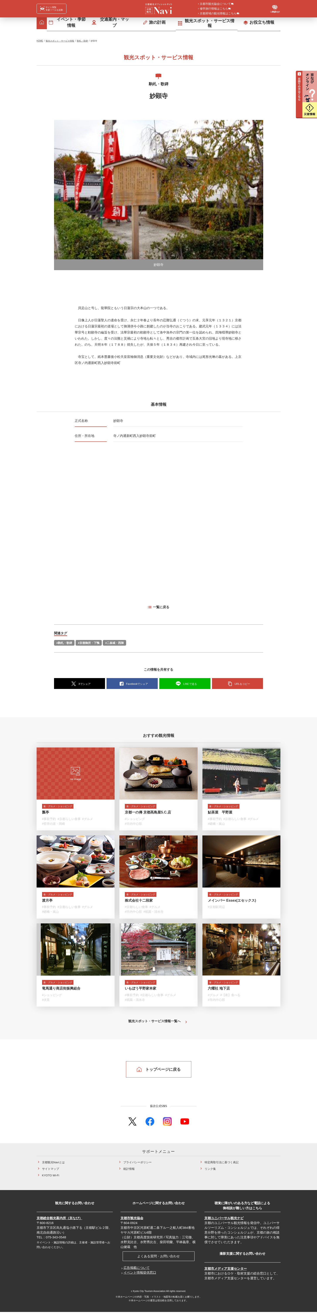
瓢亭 (45, 813)
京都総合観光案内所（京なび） (59, 1221)
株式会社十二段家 (139, 902)
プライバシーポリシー (137, 1165)
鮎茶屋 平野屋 (220, 813)
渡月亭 (47, 902)
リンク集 (210, 1172)
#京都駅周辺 (216, 909)
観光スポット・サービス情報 (60, 40)
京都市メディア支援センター (225, 1271)
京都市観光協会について (215, 4)
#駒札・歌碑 (64, 642)
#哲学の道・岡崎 (53, 824)
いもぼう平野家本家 (140, 991)
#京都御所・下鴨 (88, 642)
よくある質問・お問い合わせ (158, 1259)
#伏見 (46, 1002)
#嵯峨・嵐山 (216, 824)
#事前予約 (49, 820)
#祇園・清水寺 (154, 913)
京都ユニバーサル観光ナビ (224, 1221)
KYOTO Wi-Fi (50, 1178)
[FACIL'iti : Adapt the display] (51, 8)
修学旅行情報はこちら (214, 9)
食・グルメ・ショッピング (63, 806)
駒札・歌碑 (82, 40)
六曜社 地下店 (219, 991)
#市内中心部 (133, 824)
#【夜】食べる (230, 998)
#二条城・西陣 (114, 642)
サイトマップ (50, 1172)
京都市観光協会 (131, 1221)
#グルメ (87, 820)
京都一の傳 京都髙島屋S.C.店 (148, 813)
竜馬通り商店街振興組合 (61, 991)
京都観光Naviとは (53, 1165)
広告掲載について (137, 1271)
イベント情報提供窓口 (140, 1275)
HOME (40, 40)
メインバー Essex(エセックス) (232, 902)
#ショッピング (135, 820)
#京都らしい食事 (69, 820)
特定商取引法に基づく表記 (222, 1165)
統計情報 (129, 1172)
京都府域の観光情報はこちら (218, 13)
